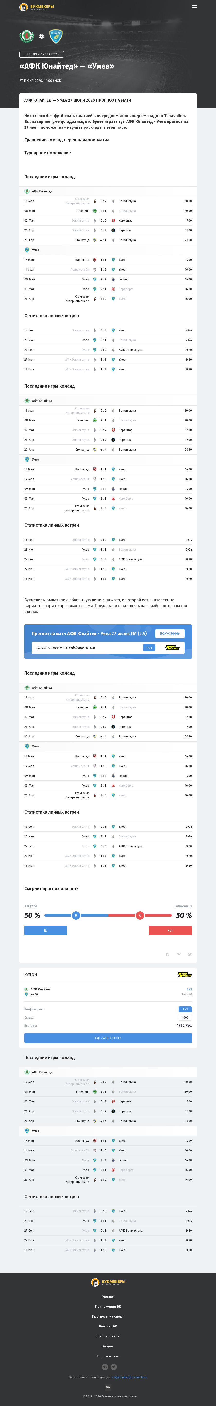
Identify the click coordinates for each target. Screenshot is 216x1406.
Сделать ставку (108, 1038)
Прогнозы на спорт (108, 1316)
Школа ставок (108, 1336)
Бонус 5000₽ (170, 633)
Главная (108, 1296)
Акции (108, 1346)
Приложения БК (108, 1306)
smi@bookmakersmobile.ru (129, 1377)
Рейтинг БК (108, 1326)
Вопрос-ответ (108, 1356)
